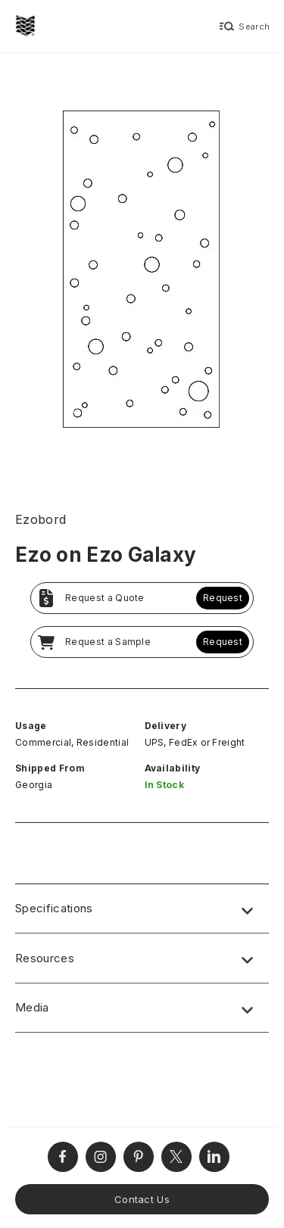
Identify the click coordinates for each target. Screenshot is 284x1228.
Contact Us (142, 1199)
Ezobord (40, 519)
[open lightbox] (142, 274)
